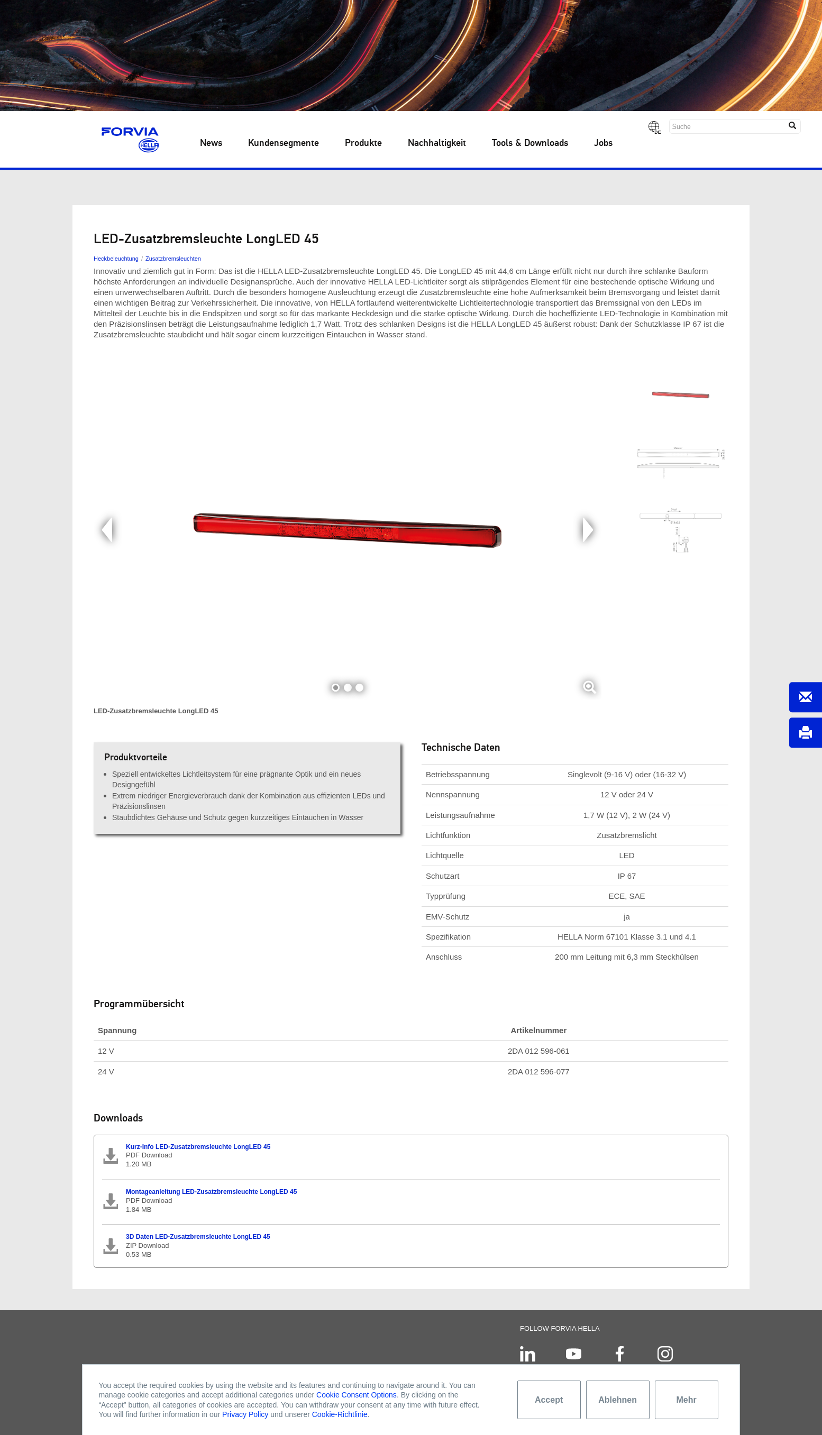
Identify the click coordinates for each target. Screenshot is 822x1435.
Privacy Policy (245, 1414)
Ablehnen (617, 1399)
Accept (549, 1399)
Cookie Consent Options (356, 1395)
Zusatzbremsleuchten (173, 258)
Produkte (363, 143)
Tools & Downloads (530, 143)
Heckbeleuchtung (116, 258)
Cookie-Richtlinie (340, 1414)
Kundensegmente (283, 143)
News (211, 143)
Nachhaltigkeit (437, 143)
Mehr (686, 1399)
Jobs (603, 143)
